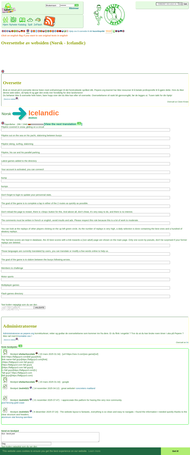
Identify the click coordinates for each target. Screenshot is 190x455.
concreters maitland (85, 388)
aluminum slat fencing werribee (16, 417)
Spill (30, 24)
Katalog (22, 24)
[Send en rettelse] (11, 99)
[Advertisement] (153, 14)
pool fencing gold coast (12, 402)
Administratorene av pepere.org (18, 333)
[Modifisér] (32, 118)
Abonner (74, 8)
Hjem (5, 24)
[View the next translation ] (63, 124)
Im (187, 342)
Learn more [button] (94, 451)
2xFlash (38, 24)
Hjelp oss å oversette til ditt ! (87, 31)
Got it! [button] (175, 451)
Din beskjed (56, 438)
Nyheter (13, 24)
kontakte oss (24, 336)
